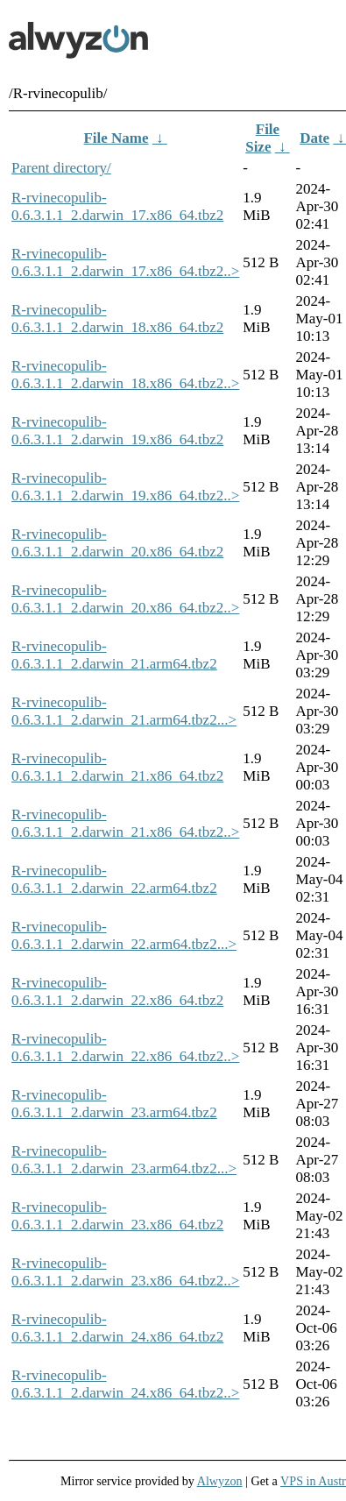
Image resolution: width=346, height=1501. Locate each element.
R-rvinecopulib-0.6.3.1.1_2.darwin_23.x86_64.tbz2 (117, 1216)
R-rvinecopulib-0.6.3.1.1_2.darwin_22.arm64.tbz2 (114, 879)
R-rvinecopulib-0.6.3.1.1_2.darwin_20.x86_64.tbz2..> (125, 599)
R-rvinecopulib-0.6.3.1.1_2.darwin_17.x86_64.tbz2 (117, 206)
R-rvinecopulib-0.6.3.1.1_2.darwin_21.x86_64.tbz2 (117, 767)
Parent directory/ (61, 167)
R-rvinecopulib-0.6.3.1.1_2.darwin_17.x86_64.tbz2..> (125, 262)
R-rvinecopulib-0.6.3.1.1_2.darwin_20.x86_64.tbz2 (117, 543)
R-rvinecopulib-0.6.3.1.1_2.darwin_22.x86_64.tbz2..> (125, 1047)
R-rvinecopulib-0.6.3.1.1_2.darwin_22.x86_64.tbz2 (117, 991)
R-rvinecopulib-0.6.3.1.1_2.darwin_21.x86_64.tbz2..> (125, 823)
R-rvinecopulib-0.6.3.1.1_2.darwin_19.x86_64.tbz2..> (125, 487)
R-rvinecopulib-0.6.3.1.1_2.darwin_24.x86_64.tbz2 (117, 1328)
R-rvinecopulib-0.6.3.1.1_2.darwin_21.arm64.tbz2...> (124, 711)
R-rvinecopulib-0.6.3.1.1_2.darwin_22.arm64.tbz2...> (124, 935)
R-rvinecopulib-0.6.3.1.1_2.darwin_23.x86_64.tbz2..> (125, 1272)
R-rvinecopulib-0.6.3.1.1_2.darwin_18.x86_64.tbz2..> (125, 375)
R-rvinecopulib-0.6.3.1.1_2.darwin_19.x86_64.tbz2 (117, 431)
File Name (115, 138)
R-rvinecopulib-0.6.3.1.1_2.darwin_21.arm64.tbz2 (114, 655)
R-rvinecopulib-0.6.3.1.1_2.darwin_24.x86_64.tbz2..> (125, 1384)
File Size (262, 138)
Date (314, 138)
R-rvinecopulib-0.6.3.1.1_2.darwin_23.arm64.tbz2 (114, 1104)
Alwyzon (220, 1481)
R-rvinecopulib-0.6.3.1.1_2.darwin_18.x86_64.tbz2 (117, 318)
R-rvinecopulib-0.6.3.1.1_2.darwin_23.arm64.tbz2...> (124, 1160)
